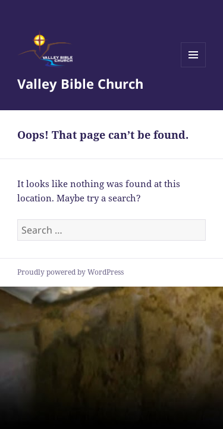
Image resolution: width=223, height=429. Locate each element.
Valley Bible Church (80, 83)
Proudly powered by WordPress (70, 272)
